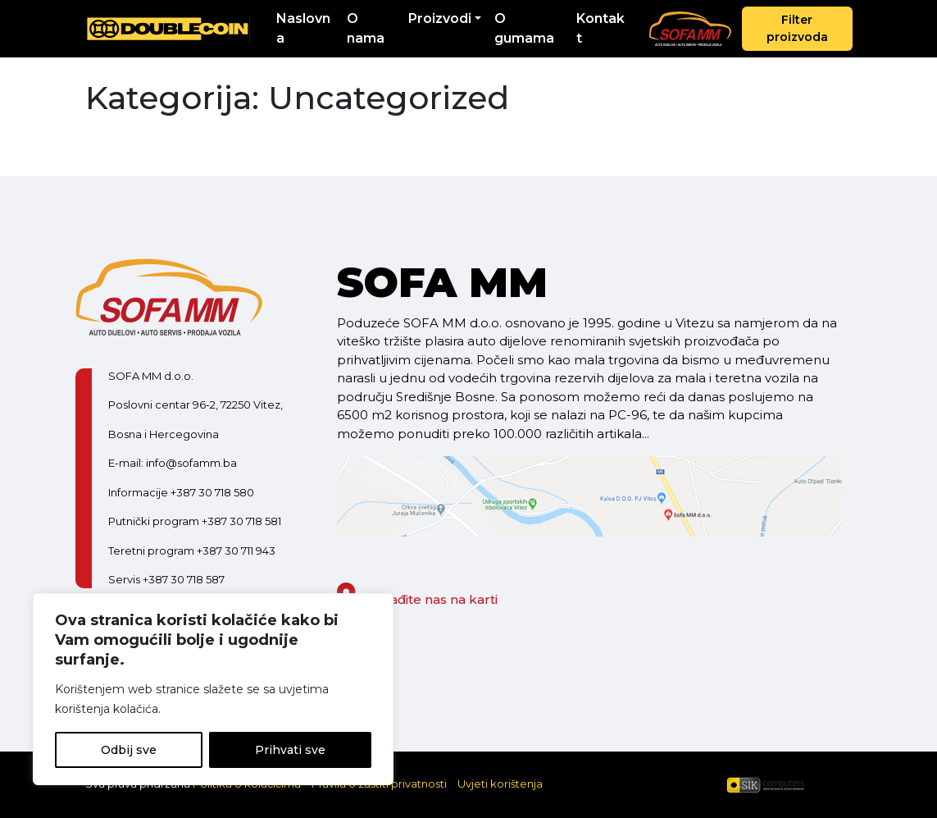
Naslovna (303, 28)
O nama (365, 28)
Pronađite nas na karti (417, 599)
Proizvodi (439, 18)
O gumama (524, 28)
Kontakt (600, 28)
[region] (213, 689)
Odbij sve (129, 750)
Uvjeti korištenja (500, 783)
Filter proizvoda (797, 28)
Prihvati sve (290, 750)
